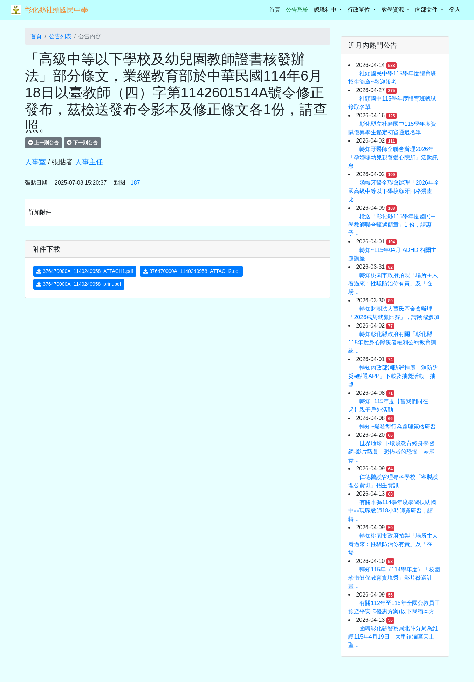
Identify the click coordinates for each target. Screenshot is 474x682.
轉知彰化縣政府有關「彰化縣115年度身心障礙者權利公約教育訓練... (392, 342)
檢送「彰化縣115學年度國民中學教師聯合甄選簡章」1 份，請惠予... (392, 224)
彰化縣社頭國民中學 (56, 10)
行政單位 (359, 10)
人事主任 (89, 162)
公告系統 (297, 10)
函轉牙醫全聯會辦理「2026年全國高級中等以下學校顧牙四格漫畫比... (393, 191)
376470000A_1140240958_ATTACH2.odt (191, 271)
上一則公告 (43, 142)
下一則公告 (82, 142)
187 (135, 183)
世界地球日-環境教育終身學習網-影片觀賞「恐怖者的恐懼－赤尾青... (391, 451)
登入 (454, 10)
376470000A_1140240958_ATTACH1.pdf (84, 271)
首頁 (276, 9)
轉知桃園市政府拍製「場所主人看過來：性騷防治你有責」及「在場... (393, 283)
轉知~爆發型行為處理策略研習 (397, 426)
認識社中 (326, 10)
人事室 (35, 162)
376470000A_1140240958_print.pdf (78, 284)
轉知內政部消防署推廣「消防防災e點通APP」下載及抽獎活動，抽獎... (393, 376)
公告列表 (60, 36)
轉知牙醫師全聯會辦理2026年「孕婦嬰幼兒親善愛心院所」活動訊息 (393, 157)
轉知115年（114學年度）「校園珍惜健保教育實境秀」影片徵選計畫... (394, 577)
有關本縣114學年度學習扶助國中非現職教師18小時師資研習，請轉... (392, 510)
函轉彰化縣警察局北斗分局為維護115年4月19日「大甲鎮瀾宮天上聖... (393, 636)
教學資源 (393, 10)
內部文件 (427, 10)
